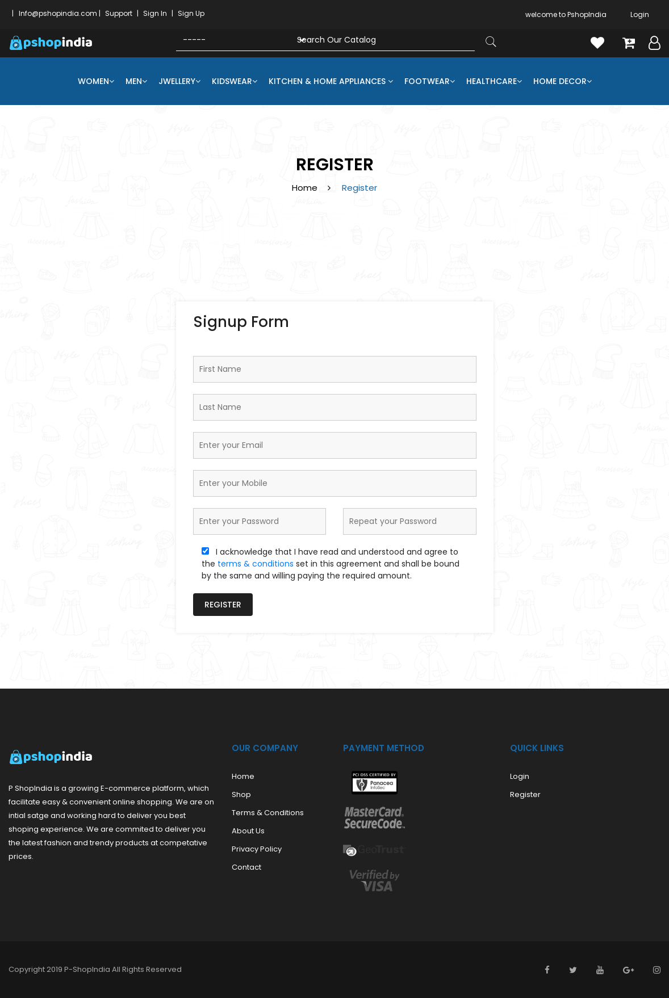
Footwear (429, 81)
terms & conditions (256, 563)
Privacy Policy (257, 849)
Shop (241, 794)
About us (248, 830)
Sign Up (191, 13)
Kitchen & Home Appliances (331, 81)
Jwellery (179, 81)
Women (96, 81)
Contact (246, 867)
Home (304, 188)
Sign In (155, 13)
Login (639, 14)
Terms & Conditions (268, 812)
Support (118, 13)
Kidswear (234, 81)
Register (222, 604)
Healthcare (494, 81)
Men (136, 81)
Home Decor (562, 81)
